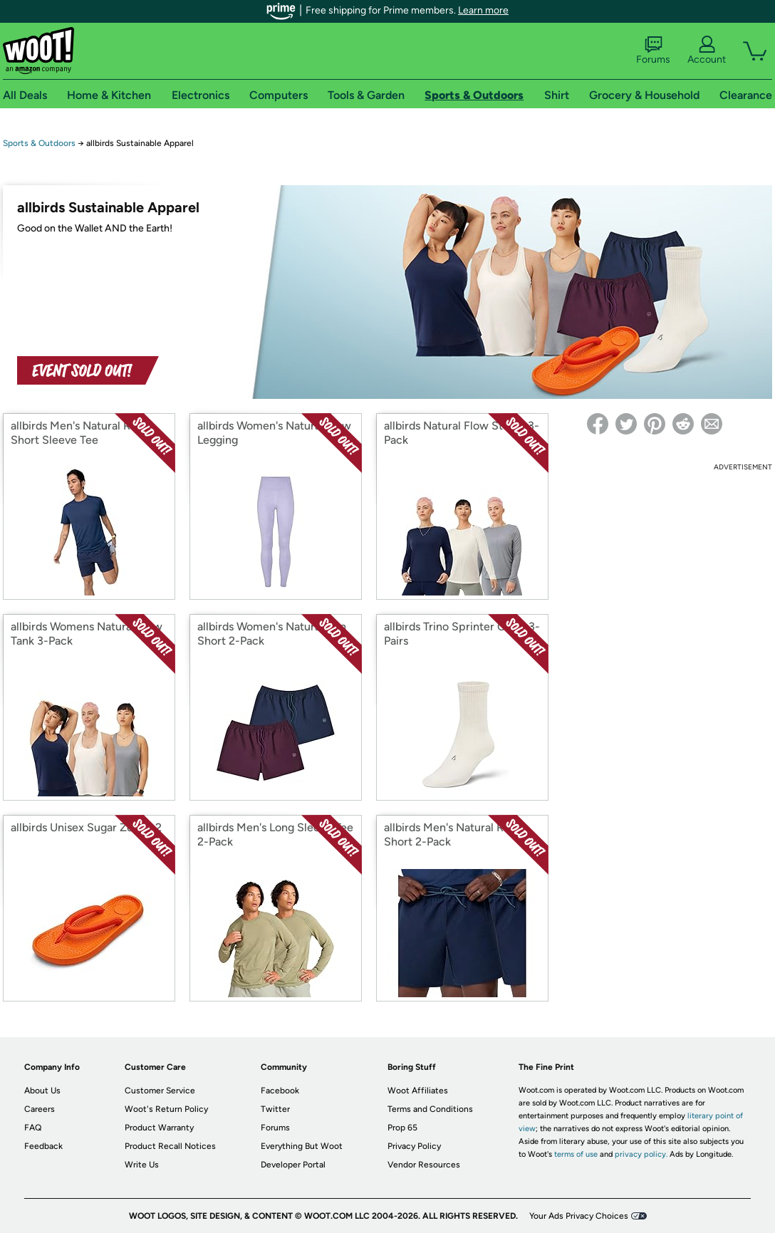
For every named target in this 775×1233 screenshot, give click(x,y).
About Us (42, 1091)
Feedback (43, 1146)
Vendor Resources (424, 1165)
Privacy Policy (414, 1146)
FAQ (32, 1128)
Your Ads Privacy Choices (578, 1216)
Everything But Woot (302, 1146)
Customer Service (160, 1091)
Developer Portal (293, 1165)
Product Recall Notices (170, 1146)
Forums (653, 51)
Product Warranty (159, 1128)
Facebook (280, 1091)
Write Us (142, 1165)
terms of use (576, 1154)
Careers (39, 1109)
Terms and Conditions (430, 1109)
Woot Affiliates (418, 1091)
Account (706, 51)
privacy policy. (641, 1154)
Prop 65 (402, 1128)
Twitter (275, 1109)
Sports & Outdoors (39, 143)
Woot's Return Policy (166, 1109)
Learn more (483, 10)
